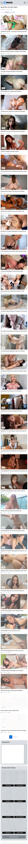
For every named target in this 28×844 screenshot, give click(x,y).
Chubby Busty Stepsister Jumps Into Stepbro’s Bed (12, 211)
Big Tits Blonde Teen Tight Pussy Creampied (11, 91)
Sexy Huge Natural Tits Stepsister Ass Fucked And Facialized (14, 450)
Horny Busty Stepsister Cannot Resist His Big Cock (12, 590)
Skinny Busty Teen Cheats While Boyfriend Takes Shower (14, 331)
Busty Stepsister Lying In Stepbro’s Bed (10, 710)
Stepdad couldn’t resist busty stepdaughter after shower (14, 570)
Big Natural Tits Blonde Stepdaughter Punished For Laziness (14, 550)
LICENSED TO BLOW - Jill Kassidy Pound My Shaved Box (14, 31)
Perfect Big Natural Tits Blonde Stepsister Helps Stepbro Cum (14, 251)
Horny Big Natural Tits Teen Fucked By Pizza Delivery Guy (14, 470)
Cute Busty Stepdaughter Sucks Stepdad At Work (12, 610)
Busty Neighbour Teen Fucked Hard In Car (10, 630)
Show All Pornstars (14, 837)
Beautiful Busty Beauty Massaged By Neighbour (12, 690)
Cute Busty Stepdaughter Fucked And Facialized (12, 271)
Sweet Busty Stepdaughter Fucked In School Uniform (13, 490)
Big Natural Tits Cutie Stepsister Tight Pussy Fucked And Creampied (14, 431)
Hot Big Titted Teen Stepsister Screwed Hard (11, 510)
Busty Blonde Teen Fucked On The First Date (11, 391)
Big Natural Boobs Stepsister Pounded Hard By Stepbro (13, 51)
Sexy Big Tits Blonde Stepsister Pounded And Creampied (14, 311)
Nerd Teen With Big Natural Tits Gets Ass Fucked (12, 650)
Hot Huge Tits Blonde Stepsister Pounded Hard (11, 71)
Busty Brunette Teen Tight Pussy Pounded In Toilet (12, 291)
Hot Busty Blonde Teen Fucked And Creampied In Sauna (14, 171)
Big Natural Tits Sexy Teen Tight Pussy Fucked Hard (13, 131)
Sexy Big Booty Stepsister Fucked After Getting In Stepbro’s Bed (14, 371)
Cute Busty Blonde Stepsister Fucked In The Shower (13, 351)
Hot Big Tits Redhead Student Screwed (10, 151)
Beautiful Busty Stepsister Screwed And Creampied (12, 191)
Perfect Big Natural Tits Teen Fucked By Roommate (12, 530)
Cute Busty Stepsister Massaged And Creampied (12, 670)
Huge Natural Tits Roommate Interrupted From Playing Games (14, 730)
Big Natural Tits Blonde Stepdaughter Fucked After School (14, 231)
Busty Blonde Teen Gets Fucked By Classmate (11, 411)
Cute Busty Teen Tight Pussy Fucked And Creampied (13, 111)
